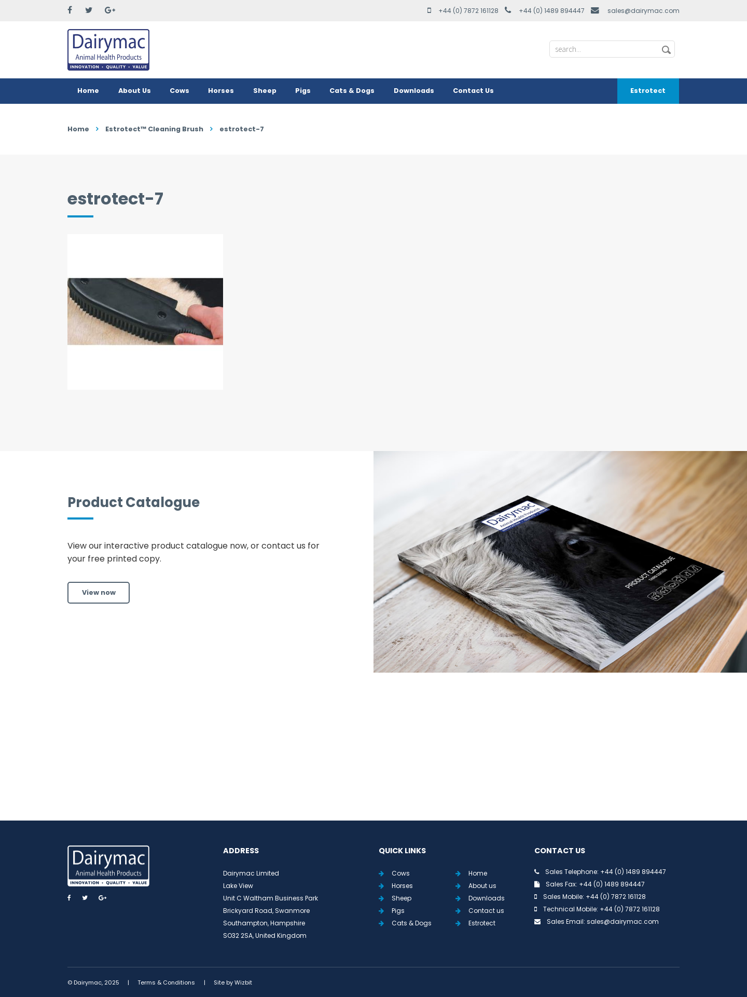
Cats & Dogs (352, 90)
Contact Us (473, 90)
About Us (134, 90)
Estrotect (648, 90)
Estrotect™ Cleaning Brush (154, 129)
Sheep (264, 90)
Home (88, 90)
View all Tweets (373, 758)
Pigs (303, 90)
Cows (179, 90)
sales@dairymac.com (643, 10)
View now (99, 592)
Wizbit (243, 982)
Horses (221, 90)
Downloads (414, 90)
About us (482, 885)
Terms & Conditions (166, 982)
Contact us (486, 910)
